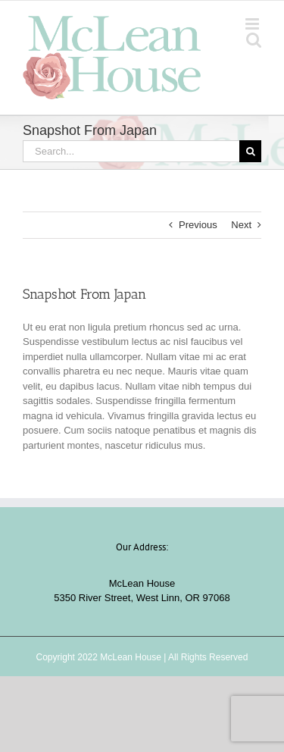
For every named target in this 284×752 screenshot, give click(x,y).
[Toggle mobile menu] (253, 24)
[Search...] (131, 151)
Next (241, 224)
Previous (198, 224)
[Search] (250, 151)
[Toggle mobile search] (253, 40)
